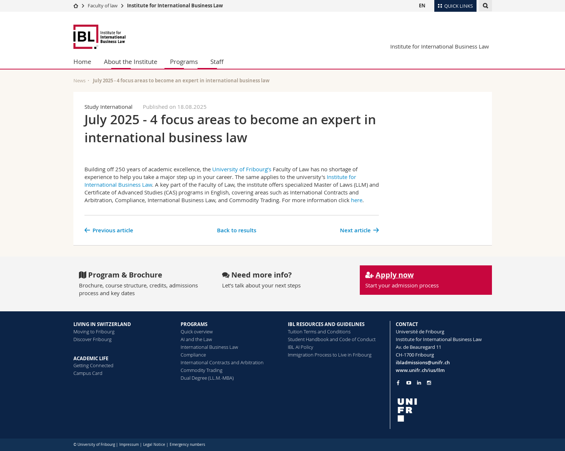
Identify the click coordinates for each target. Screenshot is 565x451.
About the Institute (130, 61)
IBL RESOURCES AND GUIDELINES (326, 324)
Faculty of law (102, 5)
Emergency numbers (187, 444)
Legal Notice (154, 444)
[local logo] (444, 410)
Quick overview (197, 331)
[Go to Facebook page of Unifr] (398, 382)
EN (422, 5)
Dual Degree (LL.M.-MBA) (207, 378)
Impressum (129, 444)
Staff (217, 61)
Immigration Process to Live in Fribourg (330, 354)
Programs (184, 61)
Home (82, 61)
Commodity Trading (201, 370)
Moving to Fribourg (94, 331)
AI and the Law (196, 339)
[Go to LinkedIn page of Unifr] (419, 382)
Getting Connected (93, 365)
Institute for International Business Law (175, 5)
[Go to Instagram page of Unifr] (429, 382)
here (356, 200)
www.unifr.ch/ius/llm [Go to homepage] (420, 370)
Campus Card (87, 373)
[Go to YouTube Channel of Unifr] (408, 382)
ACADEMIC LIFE (90, 358)
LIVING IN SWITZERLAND (102, 324)
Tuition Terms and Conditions (319, 331)
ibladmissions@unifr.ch (423, 362)
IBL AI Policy (300, 347)
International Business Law (209, 347)
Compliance (193, 354)
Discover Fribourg (92, 339)
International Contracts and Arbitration (222, 362)
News (79, 80)
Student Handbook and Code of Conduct (332, 339)
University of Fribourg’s (241, 169)
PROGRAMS (194, 324)
